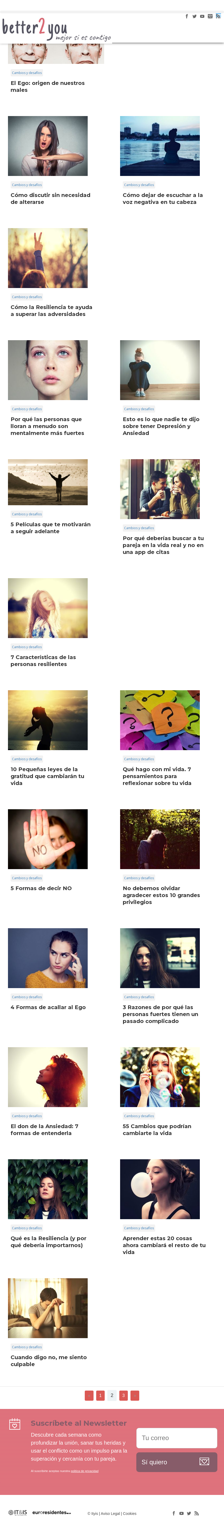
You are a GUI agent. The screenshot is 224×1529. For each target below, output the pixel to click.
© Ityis (93, 1513)
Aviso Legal (110, 1513)
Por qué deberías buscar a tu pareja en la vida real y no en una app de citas (163, 545)
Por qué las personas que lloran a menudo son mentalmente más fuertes (47, 426)
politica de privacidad (84, 1471)
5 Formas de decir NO (41, 888)
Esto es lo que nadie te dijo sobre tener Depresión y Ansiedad (161, 426)
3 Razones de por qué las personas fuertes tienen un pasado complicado (160, 1014)
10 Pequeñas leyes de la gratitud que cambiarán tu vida (47, 776)
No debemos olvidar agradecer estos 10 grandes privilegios (161, 895)
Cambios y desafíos (27, 73)
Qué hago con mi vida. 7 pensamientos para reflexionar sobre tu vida (157, 776)
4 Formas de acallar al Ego (48, 1007)
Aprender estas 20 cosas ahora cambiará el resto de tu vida (164, 1245)
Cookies (130, 1513)
